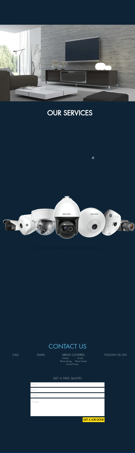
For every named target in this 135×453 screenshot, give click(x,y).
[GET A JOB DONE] (94, 419)
